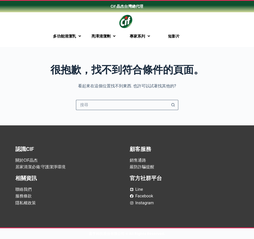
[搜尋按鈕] (173, 105)
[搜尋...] (122, 105)
